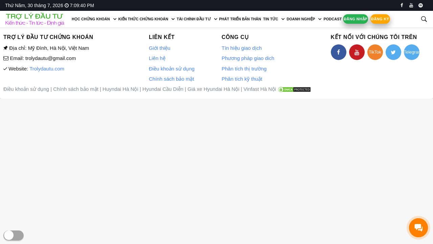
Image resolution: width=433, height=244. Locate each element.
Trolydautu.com (46, 69)
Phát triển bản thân (240, 19)
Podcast (332, 19)
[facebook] (402, 5)
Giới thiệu (159, 48)
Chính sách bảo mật (171, 79)
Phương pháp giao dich (248, 58)
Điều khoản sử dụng (172, 69)
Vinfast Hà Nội (260, 89)
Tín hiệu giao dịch (242, 48)
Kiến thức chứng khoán (143, 19)
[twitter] (393, 52)
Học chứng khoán (91, 19)
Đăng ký (380, 19)
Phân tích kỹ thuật (242, 79)
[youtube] (411, 5)
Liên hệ (157, 58)
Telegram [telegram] (411, 52)
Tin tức (270, 19)
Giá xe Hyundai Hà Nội (213, 89)
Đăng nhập (355, 19)
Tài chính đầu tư (193, 19)
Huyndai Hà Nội (120, 89)
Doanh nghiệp (301, 19)
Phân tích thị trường (244, 69)
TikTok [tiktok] (375, 52)
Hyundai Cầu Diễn (162, 89)
